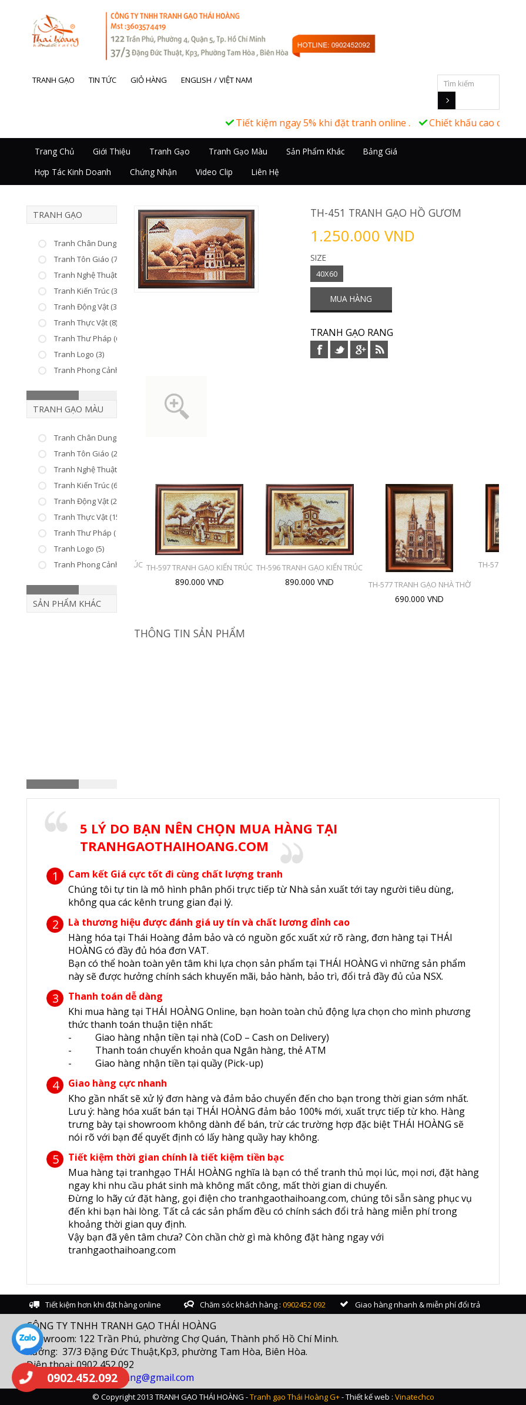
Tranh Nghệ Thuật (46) (92, 469)
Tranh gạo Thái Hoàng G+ (295, 1396)
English (196, 80)
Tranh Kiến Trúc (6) (86, 485)
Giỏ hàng (148, 80)
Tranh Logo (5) (79, 548)
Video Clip (214, 171)
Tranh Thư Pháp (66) (90, 338)
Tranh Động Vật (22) (88, 501)
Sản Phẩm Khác (315, 151)
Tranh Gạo (169, 151)
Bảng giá (380, 151)
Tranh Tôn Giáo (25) (88, 453)
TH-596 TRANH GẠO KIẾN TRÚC (309, 567)
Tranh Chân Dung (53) (92, 243)
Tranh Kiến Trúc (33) (88, 290)
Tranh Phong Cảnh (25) (94, 564)
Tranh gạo (53, 80)
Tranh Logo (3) (79, 354)
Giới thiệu (111, 151)
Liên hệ (265, 171)
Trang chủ (54, 151)
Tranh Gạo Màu (238, 151)
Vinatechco (414, 1396)
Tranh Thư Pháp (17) (90, 532)
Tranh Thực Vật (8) (86, 322)
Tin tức (102, 80)
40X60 (326, 273)
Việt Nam (235, 80)
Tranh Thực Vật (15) (88, 517)
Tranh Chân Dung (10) (92, 437)
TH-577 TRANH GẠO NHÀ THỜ (419, 584)
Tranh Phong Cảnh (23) (94, 370)
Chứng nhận (153, 171)
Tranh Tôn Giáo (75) (88, 259)
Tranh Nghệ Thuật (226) (94, 275)
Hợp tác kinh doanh (73, 171)
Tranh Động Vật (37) (88, 306)
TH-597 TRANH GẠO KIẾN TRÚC (199, 567)
